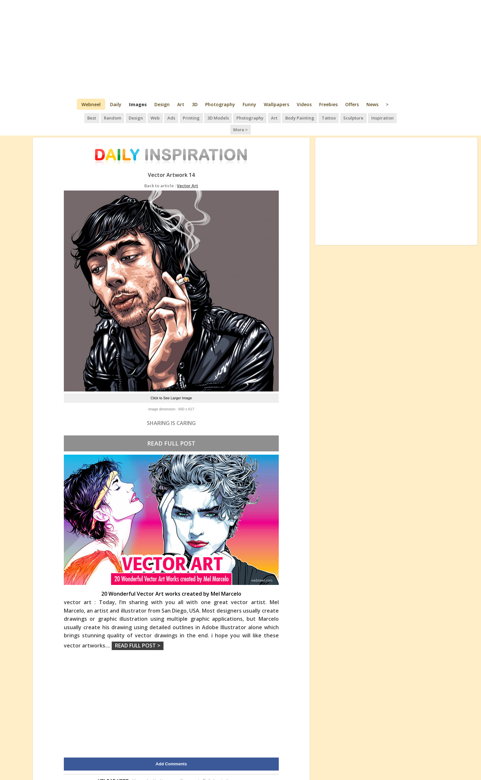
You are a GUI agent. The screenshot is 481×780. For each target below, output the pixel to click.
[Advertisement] (240, 48)
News (372, 104)
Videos (304, 104)
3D (195, 104)
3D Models (207, 117)
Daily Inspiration (218, 768)
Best (84, 117)
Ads (161, 117)
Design (162, 104)
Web (145, 117)
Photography (220, 104)
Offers (352, 104)
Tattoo (316, 117)
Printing (181, 117)
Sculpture (340, 117)
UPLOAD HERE (113, 768)
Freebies (328, 104)
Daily (115, 104)
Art (180, 104)
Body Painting (287, 117)
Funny (249, 104)
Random (104, 117)
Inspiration (368, 117)
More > (394, 117)
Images (138, 104)
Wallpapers (276, 104)
